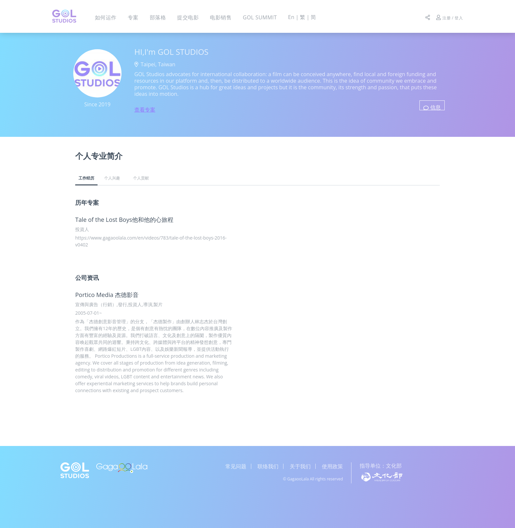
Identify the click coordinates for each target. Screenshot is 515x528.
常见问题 (235, 466)
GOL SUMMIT (260, 17)
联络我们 (268, 466)
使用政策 (332, 466)
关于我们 (300, 466)
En (290, 17)
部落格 (158, 17)
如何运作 (106, 17)
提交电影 (188, 17)
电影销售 (221, 17)
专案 (133, 17)
